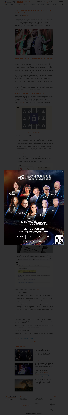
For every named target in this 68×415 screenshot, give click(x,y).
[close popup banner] (63, 171)
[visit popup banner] (34, 207)
